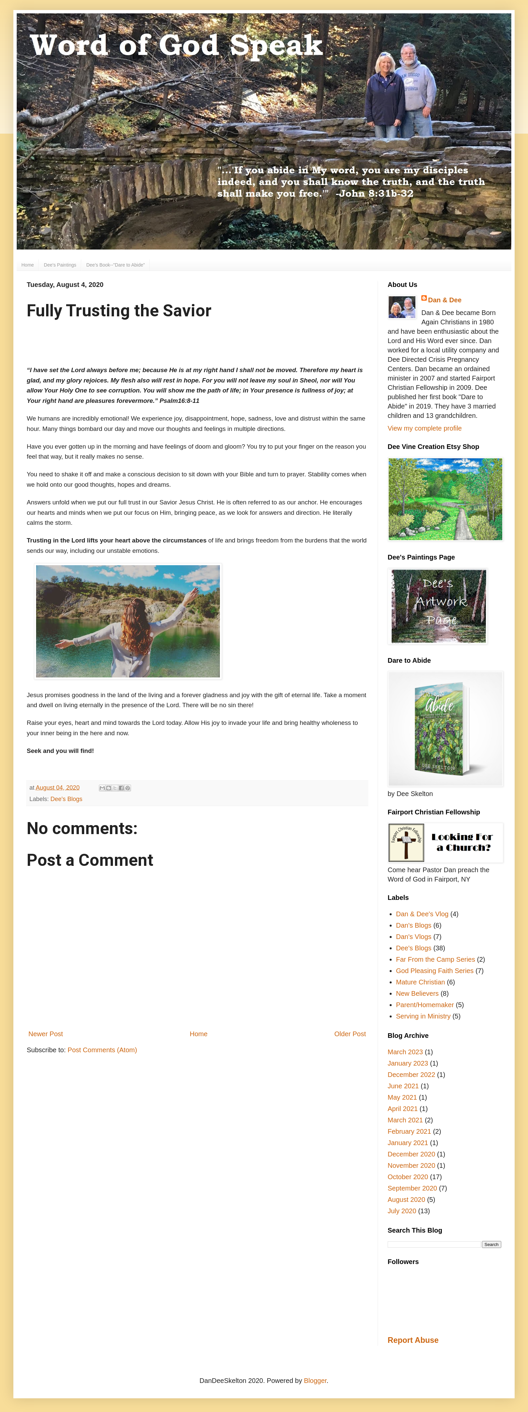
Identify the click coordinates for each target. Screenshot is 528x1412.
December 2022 (411, 1074)
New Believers (417, 993)
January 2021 (408, 1142)
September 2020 (412, 1188)
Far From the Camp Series (435, 959)
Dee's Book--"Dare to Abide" (115, 265)
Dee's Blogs (66, 799)
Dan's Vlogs (413, 936)
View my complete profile (425, 428)
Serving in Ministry (423, 1016)
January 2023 (408, 1063)
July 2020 (402, 1211)
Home (27, 265)
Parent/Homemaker (425, 1004)
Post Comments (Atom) (102, 1050)
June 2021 (403, 1086)
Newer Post (45, 1034)
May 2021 (402, 1097)
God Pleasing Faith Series (435, 970)
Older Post (350, 1034)
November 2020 (411, 1165)
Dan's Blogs (413, 925)
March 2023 (405, 1052)
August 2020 (406, 1199)
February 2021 (409, 1131)
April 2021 (403, 1108)
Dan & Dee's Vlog (422, 914)
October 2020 (408, 1177)
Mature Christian (420, 982)
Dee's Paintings (60, 265)
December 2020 (411, 1154)
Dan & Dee (444, 300)
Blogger (315, 1380)
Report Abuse (413, 1340)
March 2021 (405, 1120)
